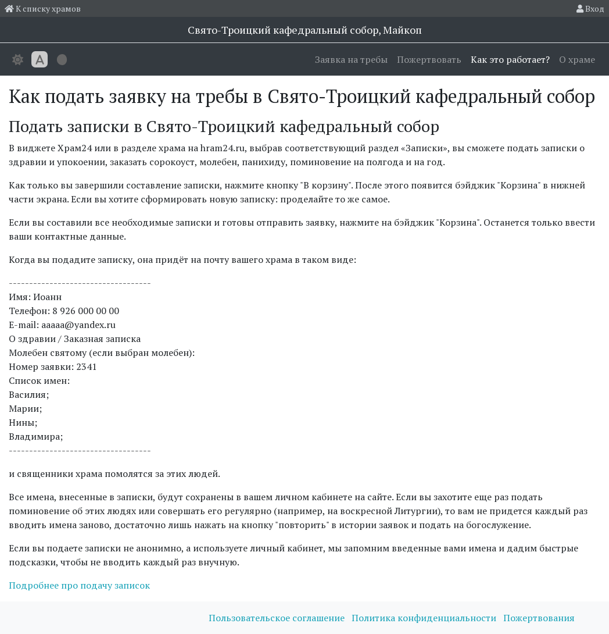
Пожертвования (539, 617)
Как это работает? (510, 59)
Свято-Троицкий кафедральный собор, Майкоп (305, 30)
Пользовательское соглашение (278, 617)
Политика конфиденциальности (425, 617)
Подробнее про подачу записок (79, 585)
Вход (590, 8)
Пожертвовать (429, 59)
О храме (577, 59)
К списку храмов (43, 8)
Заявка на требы (351, 59)
